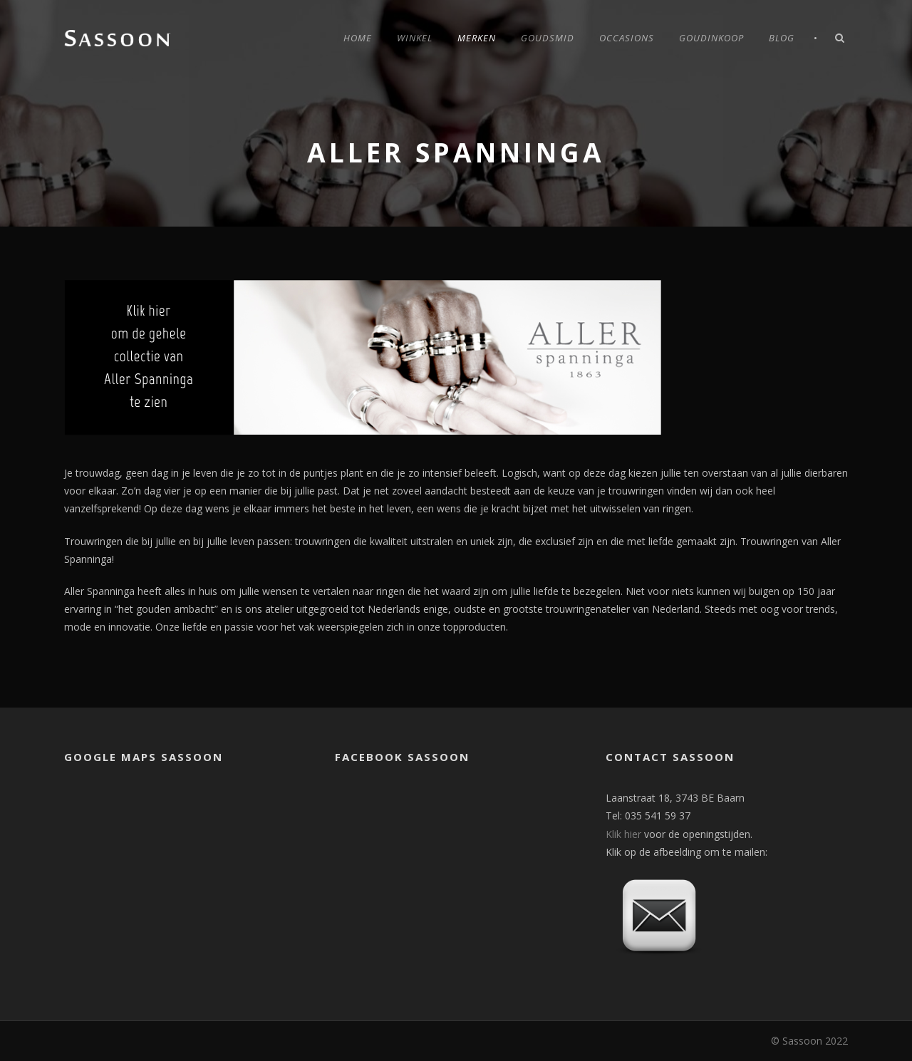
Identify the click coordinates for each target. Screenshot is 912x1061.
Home (357, 37)
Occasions (626, 37)
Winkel (414, 37)
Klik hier (623, 834)
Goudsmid (547, 37)
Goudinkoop (711, 37)
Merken (476, 37)
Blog (781, 37)
